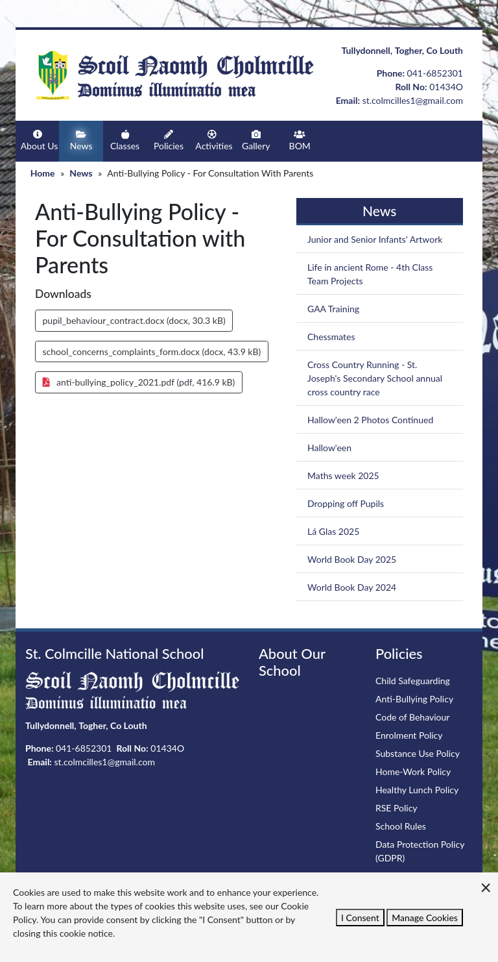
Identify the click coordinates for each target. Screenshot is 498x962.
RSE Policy (396, 807)
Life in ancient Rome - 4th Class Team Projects (370, 274)
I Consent (360, 917)
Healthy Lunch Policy (416, 789)
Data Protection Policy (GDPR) (419, 851)
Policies (168, 140)
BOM (299, 140)
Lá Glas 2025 (333, 531)
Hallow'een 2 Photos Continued (370, 419)
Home (42, 173)
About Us (39, 140)
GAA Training (333, 308)
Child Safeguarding (412, 680)
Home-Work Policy (413, 771)
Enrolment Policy (409, 735)
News (81, 140)
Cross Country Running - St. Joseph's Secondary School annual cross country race (374, 378)
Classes (125, 140)
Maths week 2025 (343, 475)
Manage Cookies (425, 917)
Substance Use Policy (417, 753)
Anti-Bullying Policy (414, 698)
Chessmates (331, 336)
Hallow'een (329, 447)
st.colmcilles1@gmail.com (412, 100)
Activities (213, 140)
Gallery (256, 140)
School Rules (400, 826)
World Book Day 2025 (351, 559)
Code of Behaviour (412, 716)
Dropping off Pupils (345, 503)
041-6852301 (435, 73)
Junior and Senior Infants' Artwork (374, 239)
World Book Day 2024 (351, 587)
